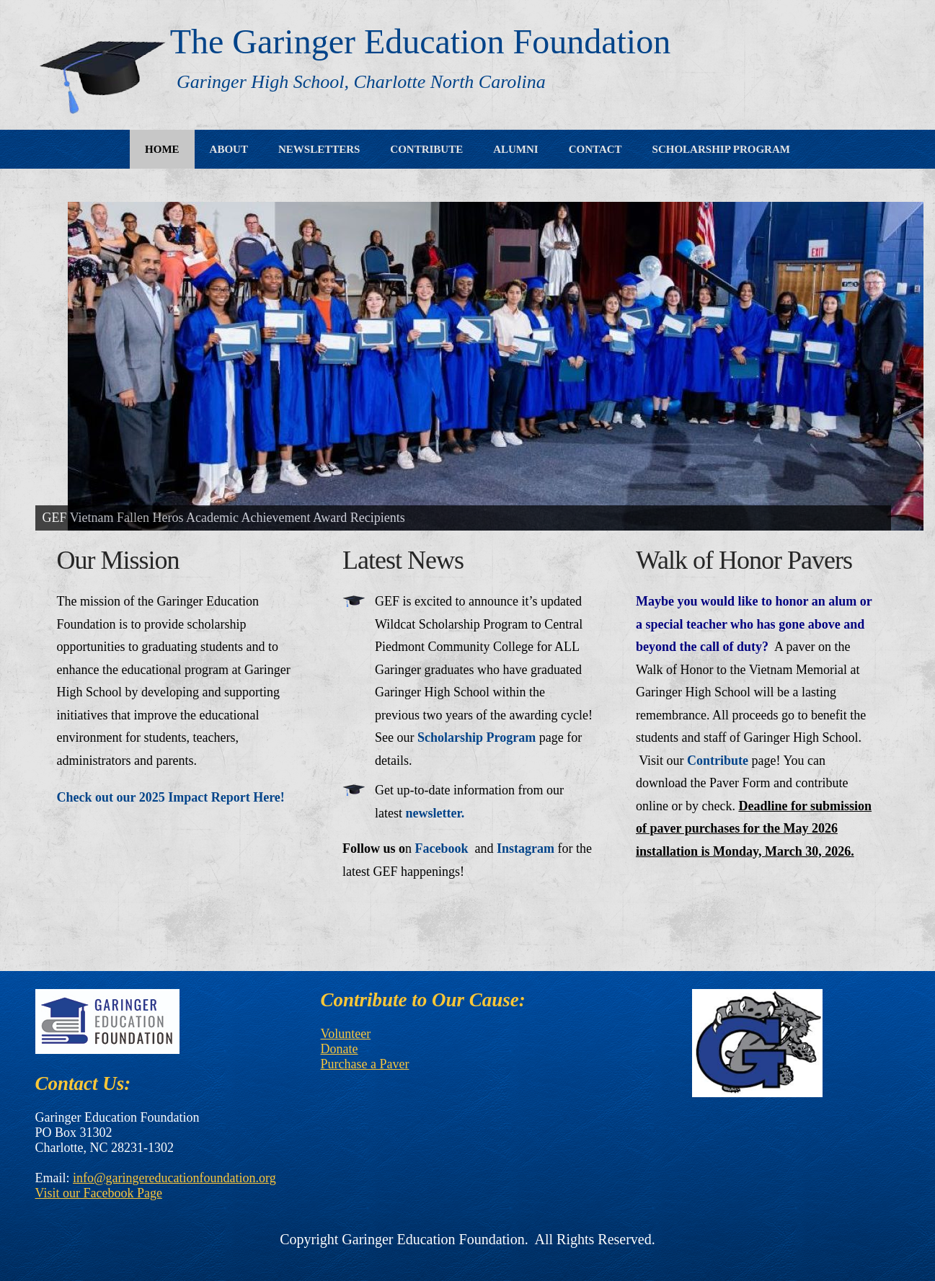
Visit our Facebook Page (98, 1193)
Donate (339, 1049)
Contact (595, 149)
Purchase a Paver (365, 1064)
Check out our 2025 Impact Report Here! (171, 797)
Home (162, 149)
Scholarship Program (721, 149)
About (229, 149)
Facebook (442, 848)
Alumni (516, 149)
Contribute (426, 149)
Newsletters (319, 149)
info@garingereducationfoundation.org (174, 1178)
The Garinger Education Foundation (420, 41)
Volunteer (346, 1034)
